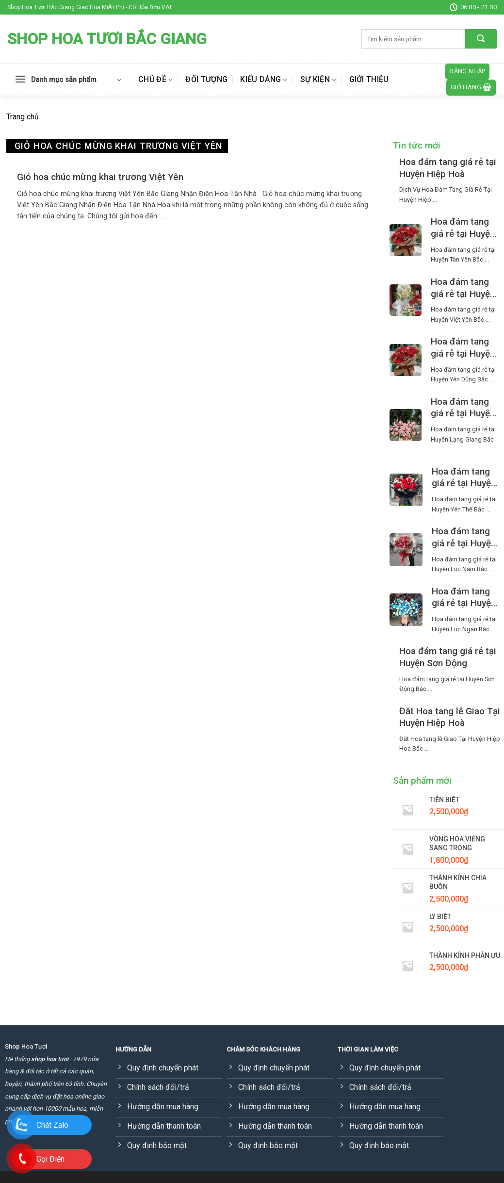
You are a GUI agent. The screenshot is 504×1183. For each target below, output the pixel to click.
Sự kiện (318, 79)
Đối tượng (206, 79)
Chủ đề (155, 79)
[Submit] (481, 39)
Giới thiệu (369, 79)
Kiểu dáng (263, 79)
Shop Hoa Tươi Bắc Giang (107, 39)
